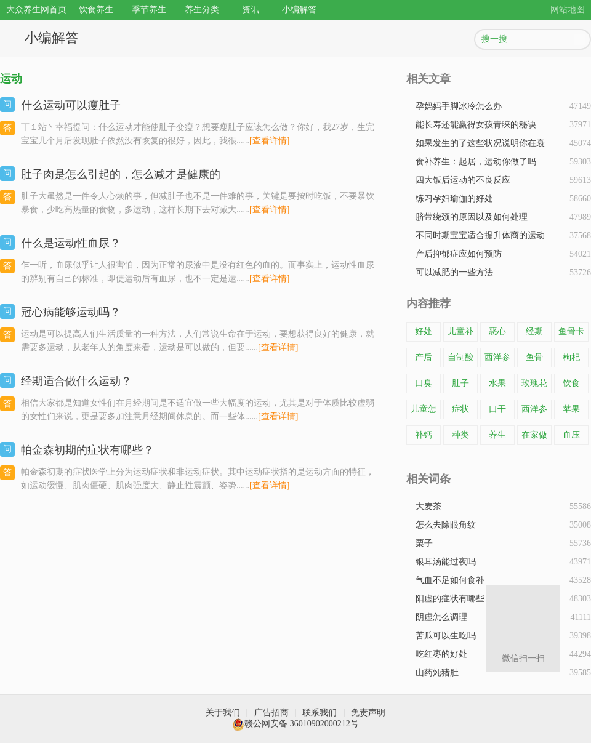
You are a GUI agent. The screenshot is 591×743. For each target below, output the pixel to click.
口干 (497, 409)
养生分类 (202, 9)
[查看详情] (269, 140)
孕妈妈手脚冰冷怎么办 (459, 106)
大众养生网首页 (36, 9)
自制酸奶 (460, 360)
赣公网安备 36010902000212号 (295, 723)
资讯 (250, 9)
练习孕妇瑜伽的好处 (454, 198)
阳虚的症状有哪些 (450, 598)
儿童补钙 (460, 334)
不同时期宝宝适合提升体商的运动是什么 (480, 238)
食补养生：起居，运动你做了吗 (476, 161)
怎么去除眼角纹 (446, 524)
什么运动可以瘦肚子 (71, 105)
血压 (571, 435)
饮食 (571, 383)
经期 (534, 331)
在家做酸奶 (534, 437)
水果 (497, 383)
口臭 (423, 383)
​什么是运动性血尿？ (71, 243)
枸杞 (571, 357)
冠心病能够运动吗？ (71, 312)
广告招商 (271, 712)
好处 (423, 331)
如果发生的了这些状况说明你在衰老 (480, 146)
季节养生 (149, 9)
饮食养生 (96, 9)
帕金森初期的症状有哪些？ (87, 450)
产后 (423, 357)
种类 (460, 435)
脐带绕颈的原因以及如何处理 (472, 217)
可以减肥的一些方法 (454, 272)
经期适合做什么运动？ (76, 381)
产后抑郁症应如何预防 (459, 254)
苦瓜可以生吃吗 (446, 635)
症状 (460, 409)
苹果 (571, 409)
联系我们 (319, 712)
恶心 (497, 331)
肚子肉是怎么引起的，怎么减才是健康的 (120, 174)
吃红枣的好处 (441, 654)
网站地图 (567, 9)
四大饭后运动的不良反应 (463, 180)
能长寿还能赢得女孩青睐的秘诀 (476, 124)
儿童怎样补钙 (423, 411)
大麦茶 (428, 506)
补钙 (423, 435)
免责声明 (368, 712)
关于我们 (223, 712)
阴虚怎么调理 (441, 617)
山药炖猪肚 (437, 672)
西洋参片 (497, 360)
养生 (497, 435)
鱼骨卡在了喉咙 (571, 334)
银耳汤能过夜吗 (446, 561)
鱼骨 (534, 357)
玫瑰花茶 (534, 386)
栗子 (424, 543)
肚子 (460, 383)
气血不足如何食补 (450, 580)
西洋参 (534, 409)
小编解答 (299, 9)
